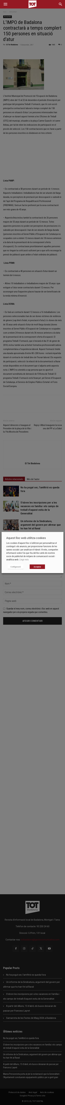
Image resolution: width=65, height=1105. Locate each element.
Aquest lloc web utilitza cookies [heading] (26, 538)
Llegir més (24, 559)
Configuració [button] (15, 567)
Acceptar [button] (37, 567)
